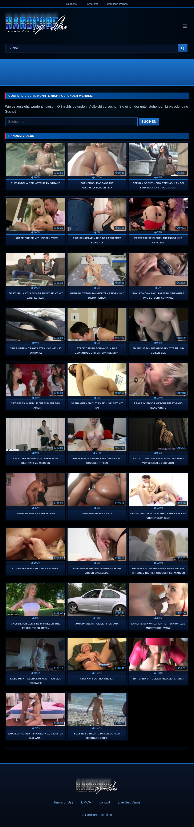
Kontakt (104, 802)
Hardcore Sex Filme (98, 815)
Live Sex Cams (129, 802)
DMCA (86, 802)
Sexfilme (71, 4)
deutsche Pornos (117, 4)
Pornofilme (91, 4)
